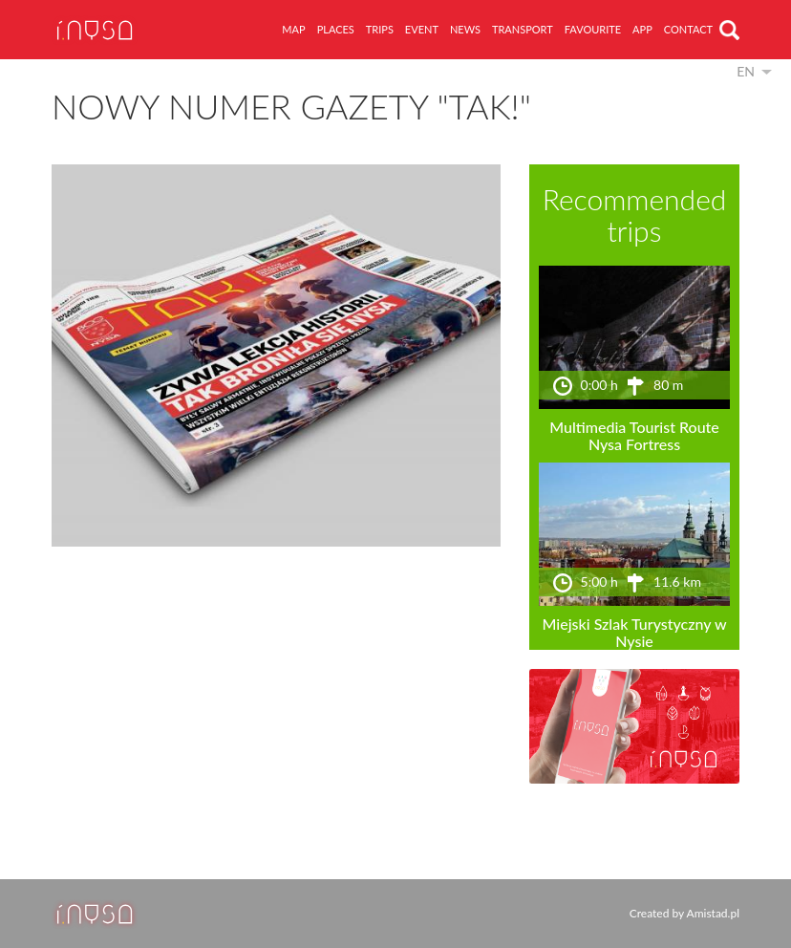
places (335, 29)
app (642, 29)
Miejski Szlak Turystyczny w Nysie (634, 632)
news (465, 29)
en (746, 71)
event (421, 29)
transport (522, 29)
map (293, 29)
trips (380, 29)
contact (688, 29)
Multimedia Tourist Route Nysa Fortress (634, 435)
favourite (593, 29)
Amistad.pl (713, 913)
